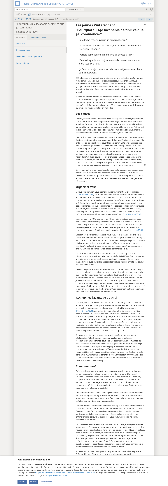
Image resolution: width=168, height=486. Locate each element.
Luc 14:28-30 (137, 230)
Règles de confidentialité (57, 475)
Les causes (21, 43)
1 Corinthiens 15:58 (84, 194)
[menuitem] (151, 9)
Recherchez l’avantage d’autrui (29, 56)
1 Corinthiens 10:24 (84, 311)
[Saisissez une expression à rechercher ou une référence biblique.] (39, 9)
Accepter (22, 481)
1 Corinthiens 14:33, (130, 214)
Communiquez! (23, 63)
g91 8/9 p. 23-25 (23, 19)
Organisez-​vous (23, 50)
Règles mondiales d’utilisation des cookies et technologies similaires (65, 472)
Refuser (33, 481)
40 (140, 214)
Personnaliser (46, 481)
